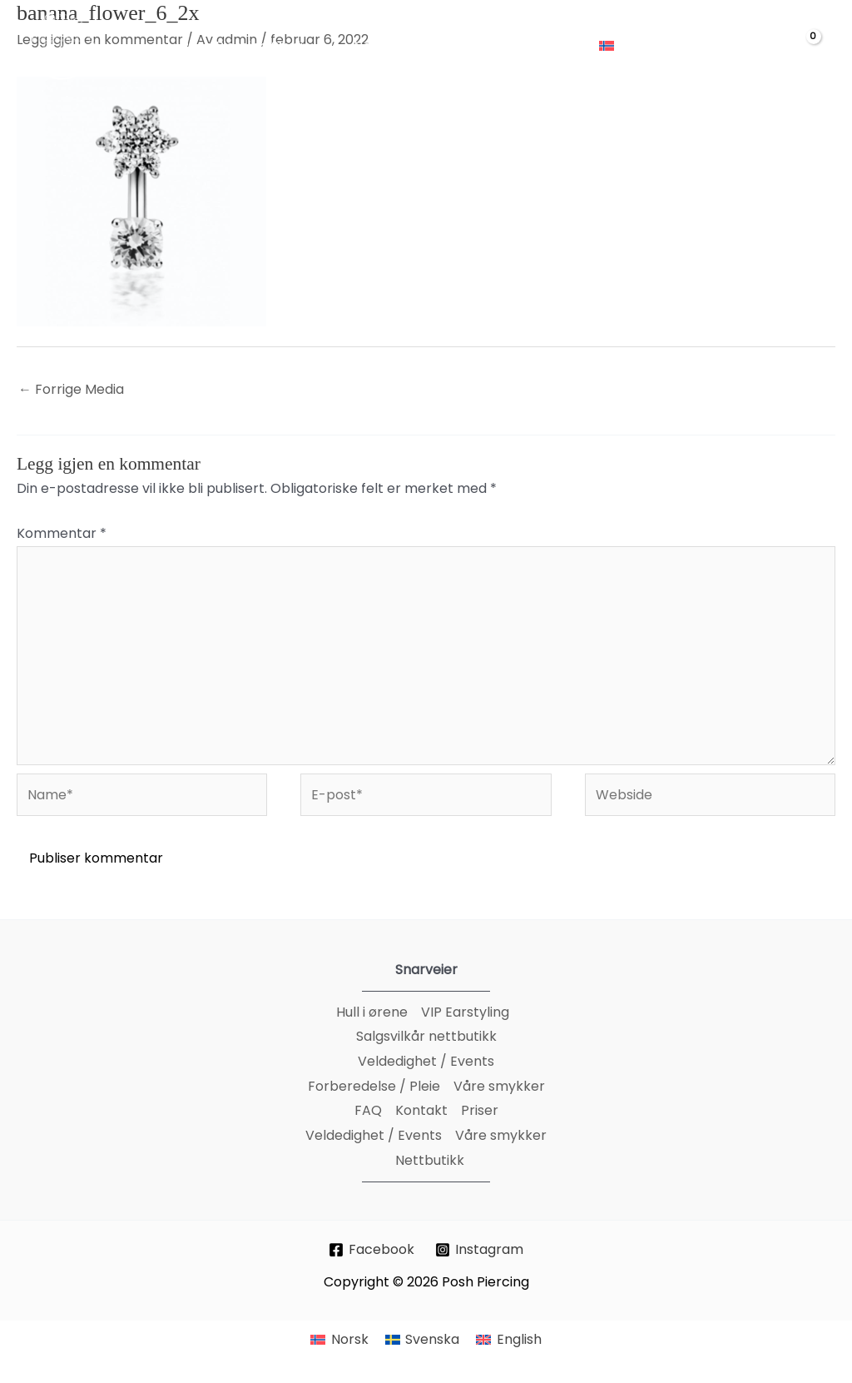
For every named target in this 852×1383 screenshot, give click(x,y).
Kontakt (421, 1110)
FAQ (368, 1110)
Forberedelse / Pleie (374, 1086)
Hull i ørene (372, 1012)
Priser (479, 1110)
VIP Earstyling (465, 1012)
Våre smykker (499, 1086)
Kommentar (61, 533)
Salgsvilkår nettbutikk (426, 1036)
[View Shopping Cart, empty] (802, 47)
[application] (319, 46)
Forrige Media (71, 389)
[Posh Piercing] (62, 45)
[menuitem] (635, 46)
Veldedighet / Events (426, 1061)
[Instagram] (479, 1249)
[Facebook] (372, 1249)
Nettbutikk (429, 1160)
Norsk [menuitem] (350, 1339)
